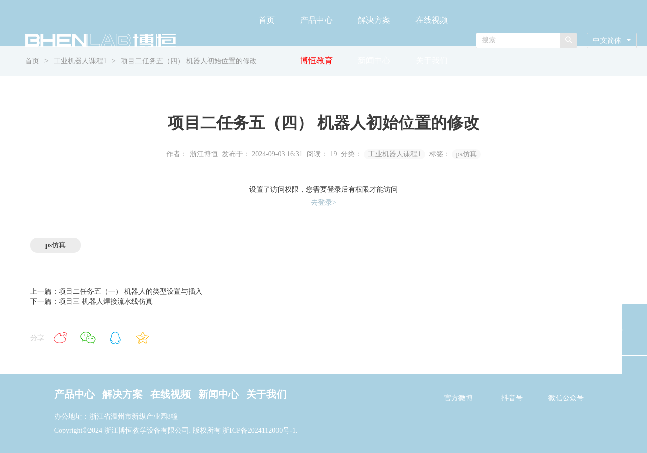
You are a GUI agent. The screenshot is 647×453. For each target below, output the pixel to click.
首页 (267, 20)
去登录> (323, 202)
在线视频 (431, 20)
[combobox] (612, 41)
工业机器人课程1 (394, 154)
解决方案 (374, 20)
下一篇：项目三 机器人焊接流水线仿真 (91, 301)
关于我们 (431, 60)
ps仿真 (466, 154)
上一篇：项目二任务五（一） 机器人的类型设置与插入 (116, 291)
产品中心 (316, 20)
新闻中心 (374, 60)
